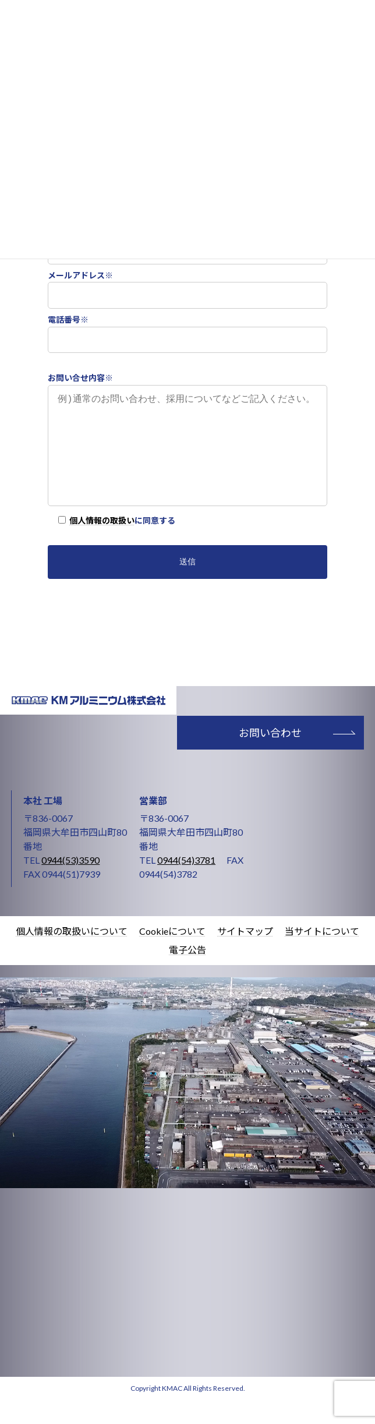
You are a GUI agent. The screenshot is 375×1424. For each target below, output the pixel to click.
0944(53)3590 (70, 883)
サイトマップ (245, 954)
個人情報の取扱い (102, 544)
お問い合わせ (270, 756)
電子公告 (187, 972)
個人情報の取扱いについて (72, 954)
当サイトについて (322, 954)
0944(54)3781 (186, 883)
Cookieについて (172, 954)
